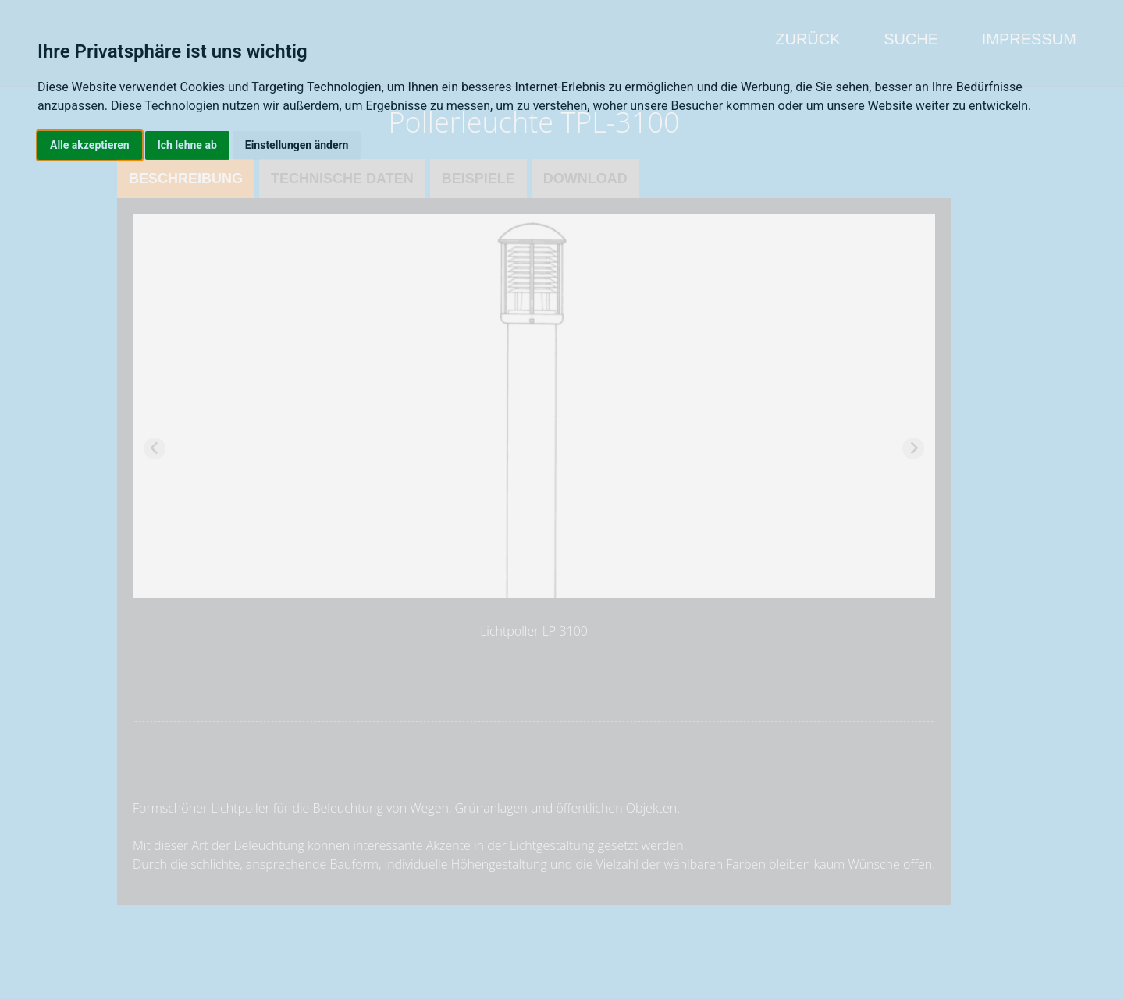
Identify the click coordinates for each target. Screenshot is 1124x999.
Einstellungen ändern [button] (297, 145)
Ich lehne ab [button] (187, 145)
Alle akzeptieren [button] (90, 145)
